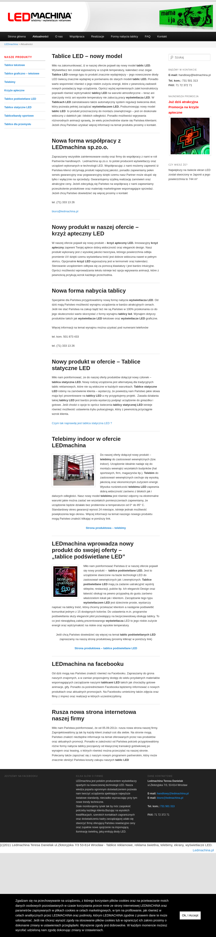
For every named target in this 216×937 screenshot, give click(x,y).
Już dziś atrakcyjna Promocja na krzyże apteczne (183, 107)
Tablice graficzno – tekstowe (21, 73)
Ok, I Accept (190, 915)
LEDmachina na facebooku (88, 664)
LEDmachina (40, 17)
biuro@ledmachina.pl (65, 211)
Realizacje (97, 36)
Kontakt (162, 36)
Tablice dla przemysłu (17, 124)
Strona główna (17, 36)
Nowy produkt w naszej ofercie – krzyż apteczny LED (95, 230)
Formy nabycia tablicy (124, 36)
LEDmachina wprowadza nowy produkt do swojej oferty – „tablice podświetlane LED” (93, 550)
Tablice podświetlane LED (20, 98)
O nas (59, 36)
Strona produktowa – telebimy (106, 528)
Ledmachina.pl (203, 850)
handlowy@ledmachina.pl (173, 793)
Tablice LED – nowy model (87, 56)
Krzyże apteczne (14, 90)
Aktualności (40, 36)
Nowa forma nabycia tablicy (89, 290)
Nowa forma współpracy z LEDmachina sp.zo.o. (86, 143)
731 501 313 (167, 806)
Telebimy (9, 82)
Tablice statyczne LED (18, 107)
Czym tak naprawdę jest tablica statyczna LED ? (82, 423)
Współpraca (77, 36)
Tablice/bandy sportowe (19, 115)
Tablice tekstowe (14, 65)
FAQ (148, 36)
